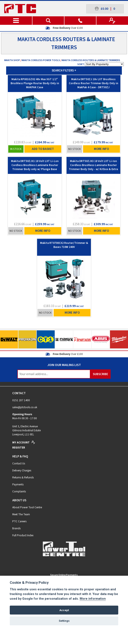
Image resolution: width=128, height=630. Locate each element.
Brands (16, 528)
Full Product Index (22, 535)
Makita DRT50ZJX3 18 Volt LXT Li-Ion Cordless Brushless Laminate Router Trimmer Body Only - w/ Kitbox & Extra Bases (93, 166)
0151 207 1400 (21, 400)
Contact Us (18, 463)
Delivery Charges (21, 470)
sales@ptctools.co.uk (24, 407)
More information (93, 599)
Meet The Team (21, 514)
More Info (101, 149)
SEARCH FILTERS (64, 70)
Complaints (19, 491)
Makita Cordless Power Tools (41, 60)
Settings (64, 620)
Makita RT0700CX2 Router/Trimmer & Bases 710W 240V (64, 245)
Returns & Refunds (23, 477)
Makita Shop (12, 60)
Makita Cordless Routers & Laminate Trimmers (91, 60)
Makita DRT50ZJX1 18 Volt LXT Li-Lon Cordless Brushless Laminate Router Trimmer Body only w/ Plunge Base (34, 165)
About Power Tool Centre (27, 507)
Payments (18, 484)
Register (18, 448)
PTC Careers (19, 521)
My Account (23, 442)
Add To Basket (43, 149)
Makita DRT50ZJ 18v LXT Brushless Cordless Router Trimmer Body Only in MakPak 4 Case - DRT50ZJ (93, 83)
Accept (64, 610)
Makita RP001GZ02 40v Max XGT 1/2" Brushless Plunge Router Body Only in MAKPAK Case (35, 83)
